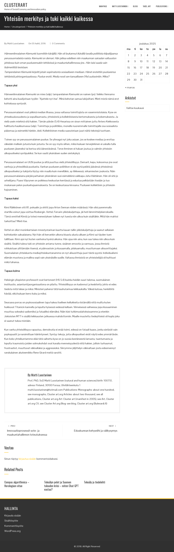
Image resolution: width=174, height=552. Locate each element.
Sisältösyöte (11, 520)
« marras (130, 87)
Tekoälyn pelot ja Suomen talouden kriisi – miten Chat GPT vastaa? (61, 485)
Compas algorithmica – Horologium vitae (16, 484)
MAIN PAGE (103, 6)
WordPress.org (12, 531)
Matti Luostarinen (120, 7)
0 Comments (58, 43)
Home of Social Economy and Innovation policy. (25, 9)
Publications (162, 7)
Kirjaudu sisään (12, 515)
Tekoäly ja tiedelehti (94, 482)
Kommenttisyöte (13, 525)
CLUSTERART (15, 4)
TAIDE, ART (147, 6)
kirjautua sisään (27, 458)
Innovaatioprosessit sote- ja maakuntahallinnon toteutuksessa (33, 430)
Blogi (135, 6)
